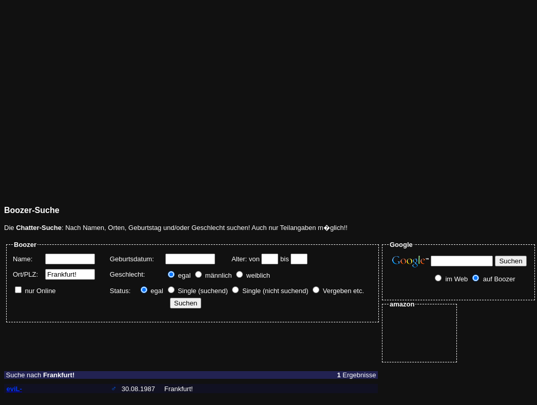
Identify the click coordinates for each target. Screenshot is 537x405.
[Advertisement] (96, 100)
